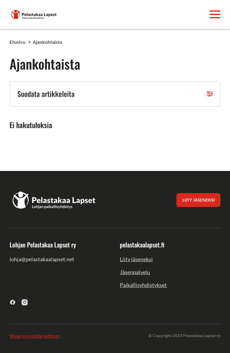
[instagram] (25, 302)
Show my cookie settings (35, 336)
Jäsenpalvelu (135, 272)
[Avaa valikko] (215, 14)
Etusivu (17, 42)
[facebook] (13, 302)
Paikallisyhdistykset (143, 285)
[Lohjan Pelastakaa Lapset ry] (34, 13)
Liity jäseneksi (136, 259)
